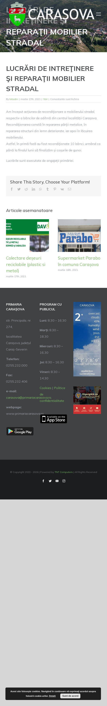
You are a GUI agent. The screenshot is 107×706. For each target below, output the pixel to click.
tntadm (13, 99)
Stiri (45, 99)
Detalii (52, 696)
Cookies (45, 388)
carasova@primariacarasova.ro (28, 397)
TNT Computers (64, 472)
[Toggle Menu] (98, 14)
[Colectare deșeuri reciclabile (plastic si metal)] (27, 235)
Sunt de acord (70, 696)
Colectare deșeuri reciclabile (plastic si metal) (25, 264)
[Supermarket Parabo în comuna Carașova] (79, 235)
